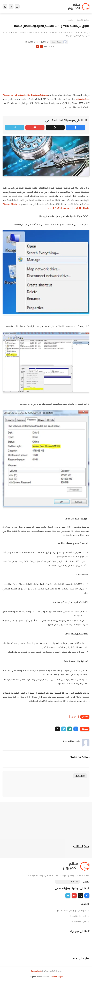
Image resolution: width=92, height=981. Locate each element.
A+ (41, 46)
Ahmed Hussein (57, 41)
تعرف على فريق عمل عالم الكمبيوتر (73, 910)
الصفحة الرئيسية (83, 20)
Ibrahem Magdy (56, 976)
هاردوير (70, 20)
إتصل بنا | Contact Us (79, 916)
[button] (75, 729)
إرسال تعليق (80, 776)
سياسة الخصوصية (80, 921)
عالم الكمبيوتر (36, 971)
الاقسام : (86, 882)
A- (37, 46)
